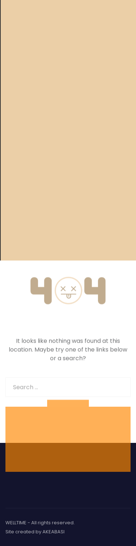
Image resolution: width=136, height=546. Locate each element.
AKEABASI (53, 531)
